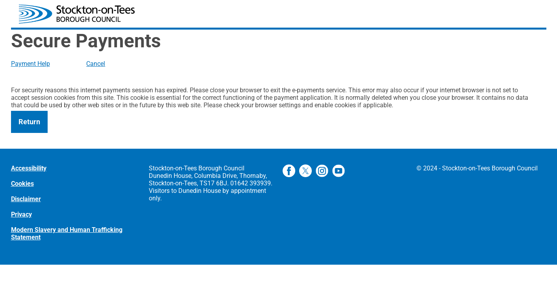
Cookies (22, 183)
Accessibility (28, 168)
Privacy (21, 214)
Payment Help (30, 63)
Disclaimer (26, 199)
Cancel (95, 63)
